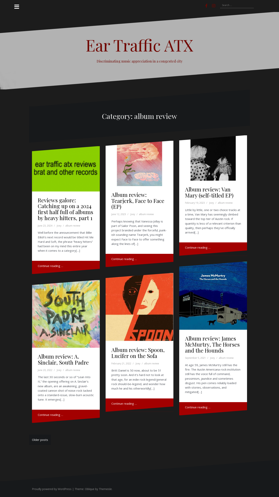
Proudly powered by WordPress (51, 489)
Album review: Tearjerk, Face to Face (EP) (137, 200)
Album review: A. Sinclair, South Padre (63, 359)
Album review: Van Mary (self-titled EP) (209, 192)
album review (72, 225)
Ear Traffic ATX (139, 45)
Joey (59, 225)
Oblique (89, 489)
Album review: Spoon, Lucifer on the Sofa (138, 352)
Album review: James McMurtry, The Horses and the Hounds (212, 344)
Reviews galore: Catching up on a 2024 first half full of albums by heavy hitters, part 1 (65, 209)
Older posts (40, 440)
